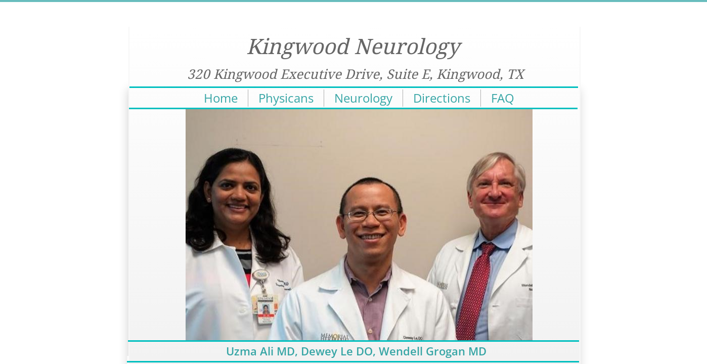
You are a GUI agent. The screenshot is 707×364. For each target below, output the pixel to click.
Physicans (286, 97)
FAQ (502, 97)
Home (221, 97)
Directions (441, 97)
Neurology (363, 97)
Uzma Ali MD (260, 350)
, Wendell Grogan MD (430, 350)
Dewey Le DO (337, 350)
